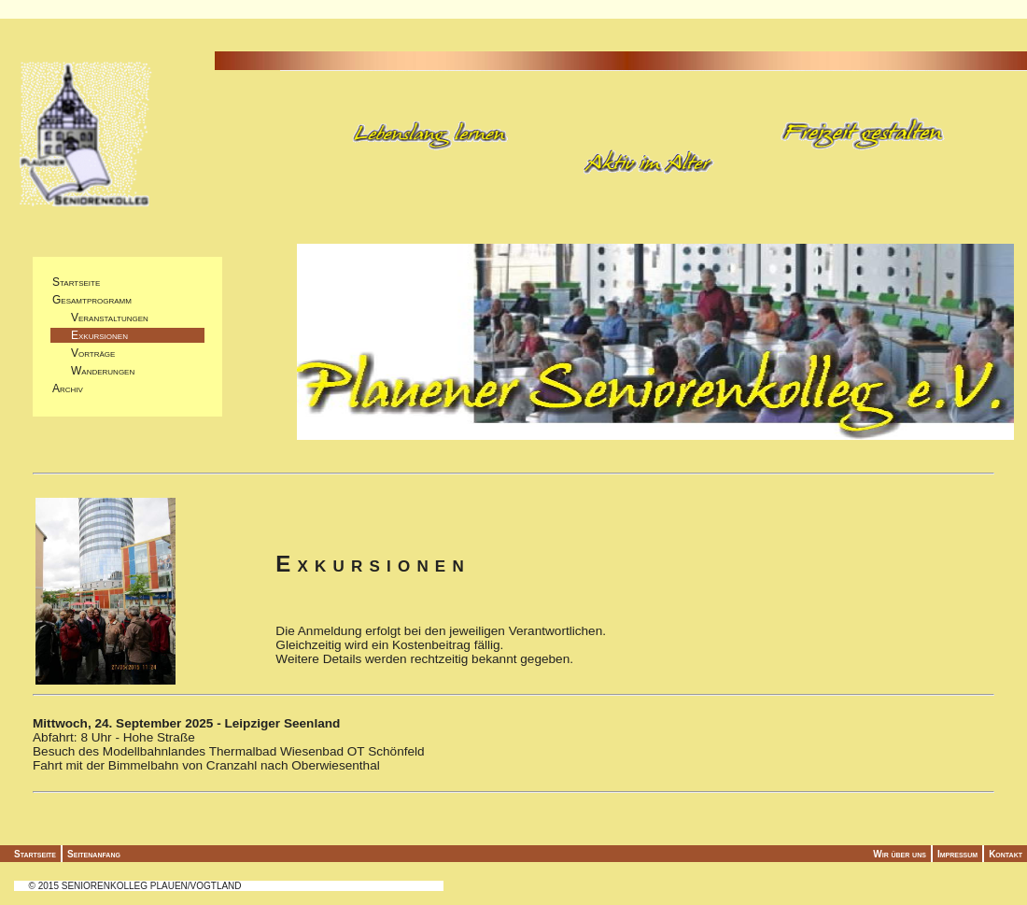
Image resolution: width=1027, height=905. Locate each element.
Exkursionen (90, 335)
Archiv (67, 388)
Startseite (76, 282)
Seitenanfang (93, 854)
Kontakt (1005, 854)
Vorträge (83, 353)
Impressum (957, 854)
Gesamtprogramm (92, 299)
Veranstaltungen (100, 317)
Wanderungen (93, 370)
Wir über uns (899, 854)
